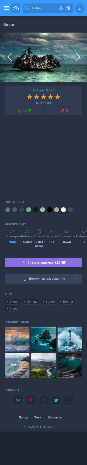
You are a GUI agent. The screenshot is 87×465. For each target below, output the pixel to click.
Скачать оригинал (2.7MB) (43, 262)
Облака (32, 301)
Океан (14, 301)
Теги (37, 417)
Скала (14, 308)
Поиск (23, 417)
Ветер (50, 301)
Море (13, 242)
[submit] (27, 8)
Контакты (55, 417)
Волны (68, 301)
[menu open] (5, 8)
